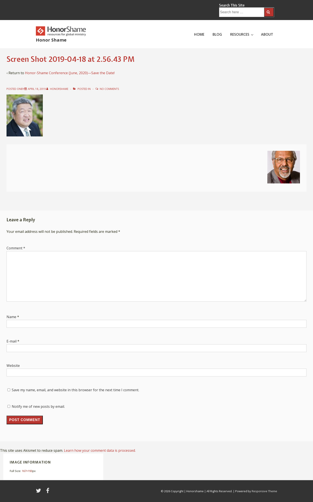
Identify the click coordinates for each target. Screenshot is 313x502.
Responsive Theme (264, 491)
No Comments (109, 89)
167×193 (27, 471)
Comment (16, 248)
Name (11, 316)
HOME (199, 34)
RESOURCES (242, 34)
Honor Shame (51, 40)
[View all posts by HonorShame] (57, 89)
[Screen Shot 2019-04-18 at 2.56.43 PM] (37, 89)
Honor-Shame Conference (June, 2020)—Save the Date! (70, 73)
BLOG (217, 34)
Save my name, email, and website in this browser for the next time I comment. (75, 390)
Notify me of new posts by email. (38, 406)
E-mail (12, 341)
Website (13, 365)
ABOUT (267, 34)
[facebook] (48, 492)
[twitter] (39, 492)
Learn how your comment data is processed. (100, 450)
